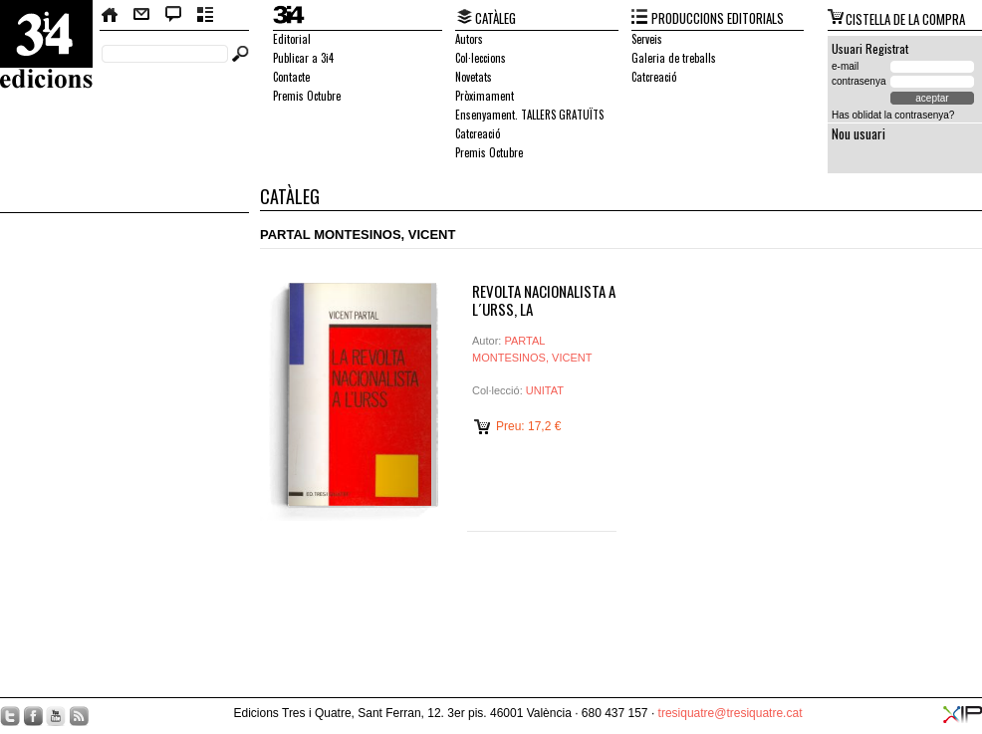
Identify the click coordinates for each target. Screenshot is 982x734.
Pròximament (484, 96)
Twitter (10, 716)
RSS (79, 716)
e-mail (845, 66)
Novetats (473, 77)
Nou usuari (858, 133)
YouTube (56, 716)
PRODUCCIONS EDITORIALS (717, 18)
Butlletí (205, 15)
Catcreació (477, 133)
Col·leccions (480, 58)
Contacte (141, 15)
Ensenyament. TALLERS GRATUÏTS (529, 114)
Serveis (646, 39)
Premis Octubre (307, 96)
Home (111, 15)
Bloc (173, 15)
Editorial (292, 39)
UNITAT (545, 390)
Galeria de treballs (673, 58)
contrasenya (858, 81)
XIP (962, 714)
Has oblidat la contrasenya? (893, 115)
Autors (469, 39)
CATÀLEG (495, 18)
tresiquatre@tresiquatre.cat (730, 713)
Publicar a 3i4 (303, 58)
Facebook (33, 716)
